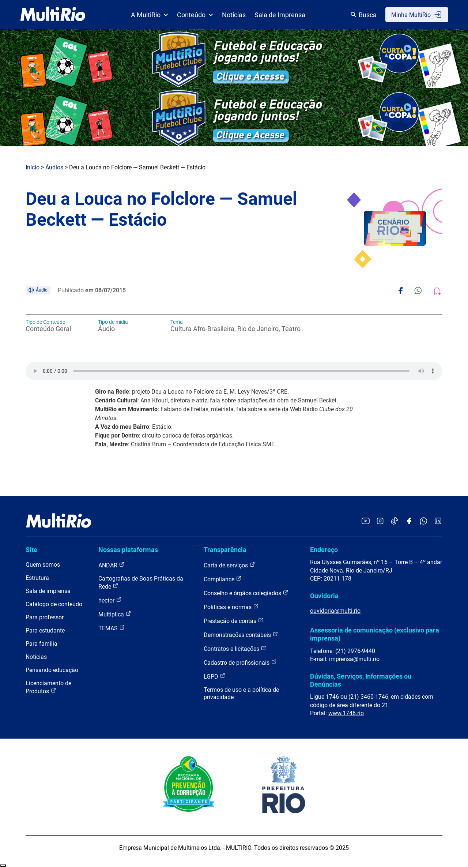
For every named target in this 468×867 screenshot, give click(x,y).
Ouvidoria (324, 596)
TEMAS (111, 628)
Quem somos (43, 564)
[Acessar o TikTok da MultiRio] (394, 521)
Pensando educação (52, 670)
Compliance (223, 579)
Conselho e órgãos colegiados (246, 593)
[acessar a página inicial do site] (53, 15)
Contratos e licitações (235, 648)
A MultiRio (149, 15)
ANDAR (111, 565)
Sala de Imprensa (279, 15)
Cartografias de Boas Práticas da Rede (140, 582)
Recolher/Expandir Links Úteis (3, 865)
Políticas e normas (231, 607)
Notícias (234, 15)
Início (32, 167)
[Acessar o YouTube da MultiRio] (365, 521)
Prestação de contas (234, 620)
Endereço (324, 549)
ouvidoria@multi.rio (335, 610)
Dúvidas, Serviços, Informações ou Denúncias (360, 680)
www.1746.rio (346, 713)
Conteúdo (195, 15)
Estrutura (37, 577)
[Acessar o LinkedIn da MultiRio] (438, 521)
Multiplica (114, 614)
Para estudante (45, 630)
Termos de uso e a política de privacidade (241, 693)
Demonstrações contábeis (241, 634)
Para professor (45, 617)
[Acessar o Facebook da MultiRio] (409, 521)
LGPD (215, 676)
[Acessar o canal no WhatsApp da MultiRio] (423, 521)
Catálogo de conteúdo (54, 604)
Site (31, 549)
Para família (41, 643)
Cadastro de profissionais (240, 662)
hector (110, 600)
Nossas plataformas (128, 549)
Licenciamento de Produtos (48, 687)
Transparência (225, 549)
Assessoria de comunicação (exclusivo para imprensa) (374, 634)
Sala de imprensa (48, 591)
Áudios (54, 167)
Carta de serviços (229, 565)
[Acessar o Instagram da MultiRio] (380, 521)
